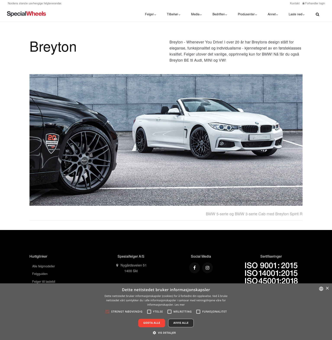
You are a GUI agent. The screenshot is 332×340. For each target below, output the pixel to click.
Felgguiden (40, 273)
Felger (150, 14)
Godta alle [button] (151, 323)
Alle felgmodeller (43, 266)
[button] (166, 332)
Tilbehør (173, 14)
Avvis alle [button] (181, 323)
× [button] (327, 288)
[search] (317, 14)
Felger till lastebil (43, 281)
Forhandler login (314, 3)
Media (196, 14)
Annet (273, 14)
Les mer (180, 304)
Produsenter (247, 14)
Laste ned (297, 14)
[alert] (166, 311)
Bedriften (220, 14)
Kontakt (294, 3)
